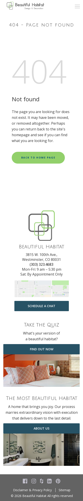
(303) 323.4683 (41, 264)
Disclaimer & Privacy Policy (32, 490)
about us (41, 428)
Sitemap (64, 490)
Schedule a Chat (41, 306)
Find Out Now (41, 349)
